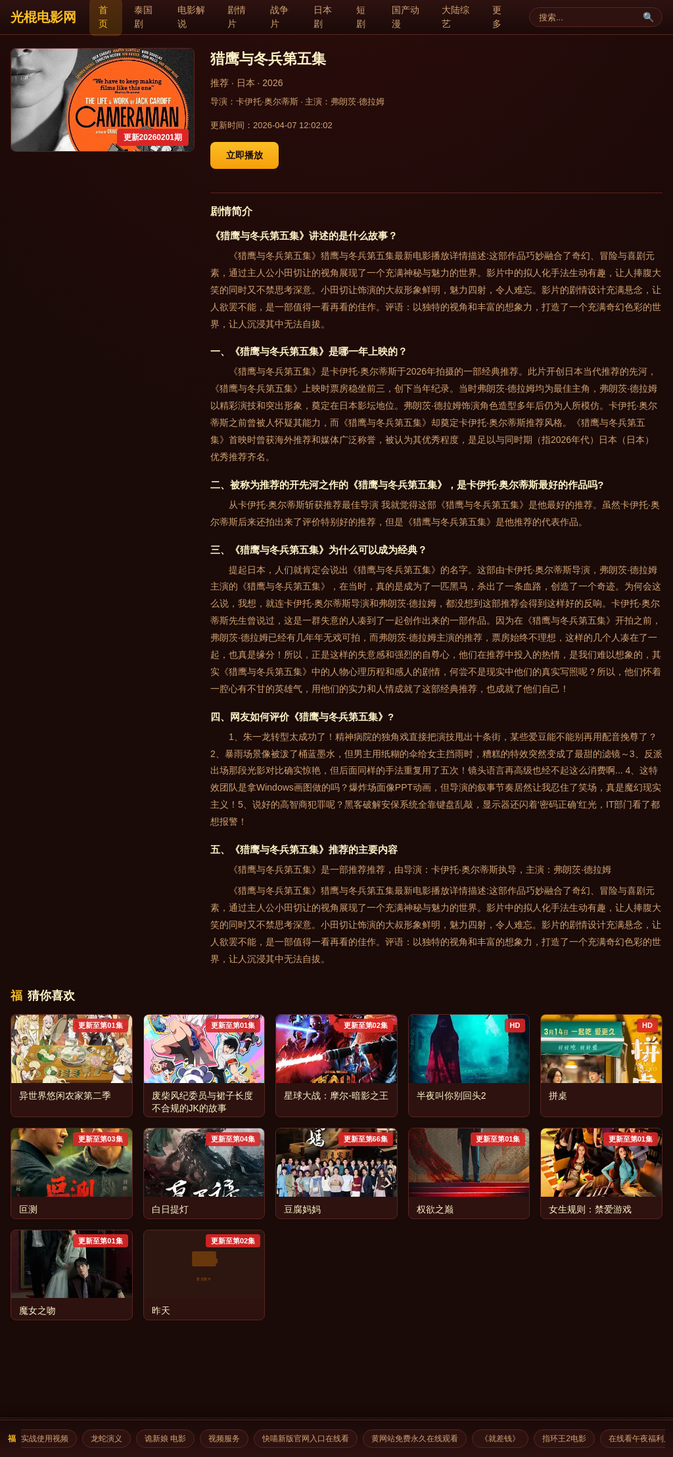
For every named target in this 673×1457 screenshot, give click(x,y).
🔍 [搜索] (648, 17)
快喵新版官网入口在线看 (310, 1438)
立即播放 (244, 155)
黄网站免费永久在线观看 (419, 1438)
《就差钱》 (504, 1438)
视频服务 (228, 1438)
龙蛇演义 (111, 1438)
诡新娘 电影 (170, 1438)
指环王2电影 (569, 1438)
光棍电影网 (43, 17)
